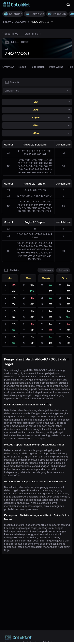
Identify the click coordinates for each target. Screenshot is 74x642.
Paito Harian (38, 66)
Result (22, 66)
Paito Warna (56, 66)
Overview (8, 66)
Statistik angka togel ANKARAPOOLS (25, 370)
